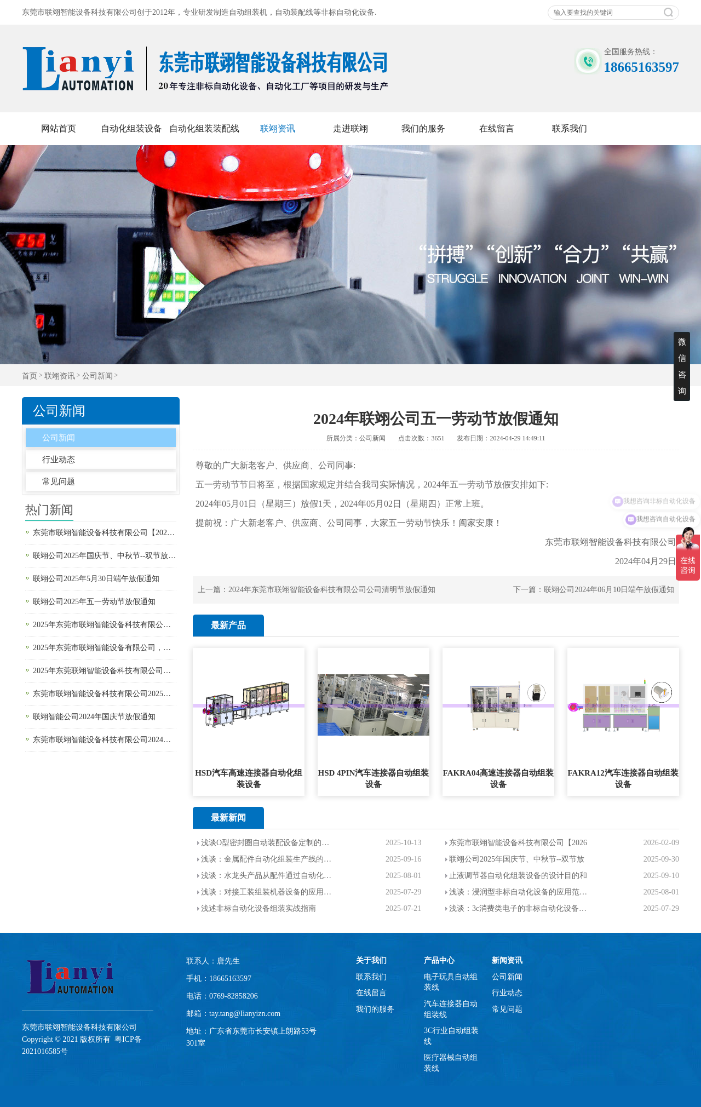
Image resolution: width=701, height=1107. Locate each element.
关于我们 (371, 960)
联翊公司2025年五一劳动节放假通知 (94, 602)
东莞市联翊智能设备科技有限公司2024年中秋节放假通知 (104, 740)
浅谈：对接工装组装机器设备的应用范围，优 (267, 892)
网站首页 (58, 128)
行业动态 (58, 459)
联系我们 (569, 128)
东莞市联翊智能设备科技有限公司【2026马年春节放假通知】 (104, 533)
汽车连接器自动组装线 (451, 1009)
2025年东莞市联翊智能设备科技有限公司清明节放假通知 (104, 625)
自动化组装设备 (131, 128)
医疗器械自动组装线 (451, 1062)
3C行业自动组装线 (451, 1036)
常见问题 (58, 481)
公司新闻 (97, 376)
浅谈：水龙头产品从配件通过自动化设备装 (267, 875)
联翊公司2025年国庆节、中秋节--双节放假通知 (104, 556)
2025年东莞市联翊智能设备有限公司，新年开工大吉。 (104, 648)
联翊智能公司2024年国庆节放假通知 (94, 717)
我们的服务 (423, 128)
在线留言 (496, 128)
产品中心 (439, 960)
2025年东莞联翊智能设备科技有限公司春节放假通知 (104, 671)
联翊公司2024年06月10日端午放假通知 (609, 590)
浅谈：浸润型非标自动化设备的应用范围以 (518, 892)
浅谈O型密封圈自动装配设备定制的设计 (267, 843)
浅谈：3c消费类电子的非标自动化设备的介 (518, 908)
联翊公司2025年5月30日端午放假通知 (96, 579)
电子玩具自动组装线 (451, 982)
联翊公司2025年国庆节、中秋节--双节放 (516, 859)
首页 (29, 376)
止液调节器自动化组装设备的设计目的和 (518, 875)
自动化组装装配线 (204, 128)
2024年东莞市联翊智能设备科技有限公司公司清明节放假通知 (331, 590)
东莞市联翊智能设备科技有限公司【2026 (518, 843)
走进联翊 (350, 128)
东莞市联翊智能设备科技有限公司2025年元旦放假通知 (104, 694)
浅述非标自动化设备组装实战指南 (258, 908)
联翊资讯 (277, 128)
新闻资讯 (507, 960)
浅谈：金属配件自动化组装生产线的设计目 (267, 859)
